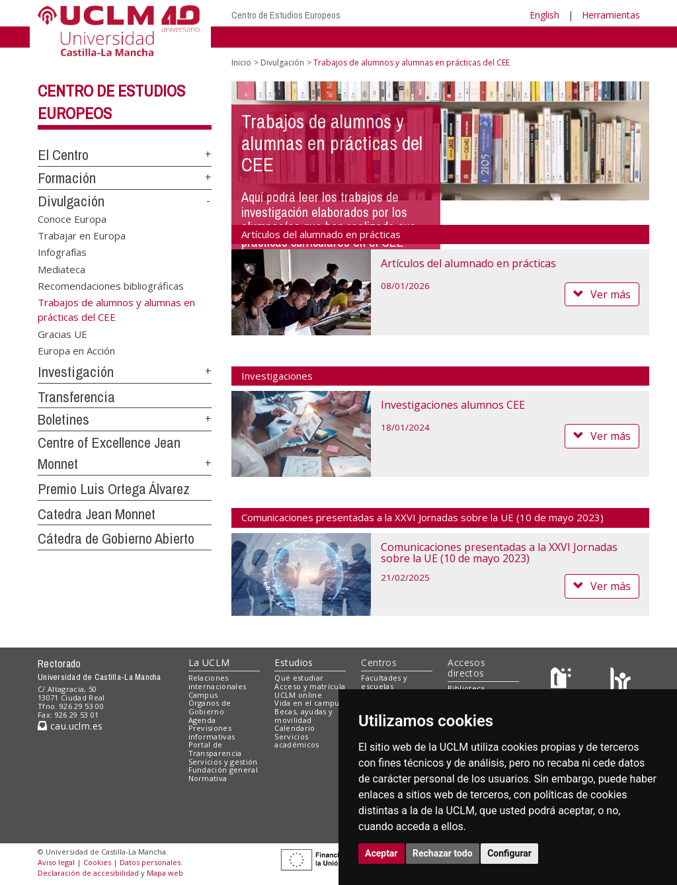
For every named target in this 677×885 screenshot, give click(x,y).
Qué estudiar (298, 678)
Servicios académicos (296, 741)
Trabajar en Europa (82, 235)
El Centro (63, 155)
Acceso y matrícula (309, 686)
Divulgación (71, 201)
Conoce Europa (72, 218)
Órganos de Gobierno (209, 707)
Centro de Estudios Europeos (285, 15)
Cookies (97, 862)
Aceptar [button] (381, 853)
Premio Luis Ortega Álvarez (114, 489)
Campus (203, 695)
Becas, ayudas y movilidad (303, 715)
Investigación (76, 372)
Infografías (62, 252)
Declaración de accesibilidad (88, 873)
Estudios (293, 662)
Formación (67, 178)
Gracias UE (62, 333)
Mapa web (165, 873)
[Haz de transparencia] (563, 681)
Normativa (207, 778)
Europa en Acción (76, 350)
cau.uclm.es (70, 726)
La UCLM (209, 662)
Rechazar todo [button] (443, 853)
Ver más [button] (602, 294)
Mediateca (61, 268)
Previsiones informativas (211, 732)
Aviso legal (56, 862)
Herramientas (611, 15)
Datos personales (150, 862)
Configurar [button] (509, 853)
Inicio (241, 62)
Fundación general (223, 770)
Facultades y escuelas (384, 682)
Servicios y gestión (223, 762)
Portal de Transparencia (215, 748)
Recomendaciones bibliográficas (111, 285)
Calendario (294, 728)
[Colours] (620, 681)
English (544, 15)
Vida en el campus (308, 703)
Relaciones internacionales (217, 682)
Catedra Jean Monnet (96, 514)
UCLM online (298, 695)
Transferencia (76, 397)
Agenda (202, 720)
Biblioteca (466, 688)
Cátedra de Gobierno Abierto (116, 538)
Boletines (63, 419)
